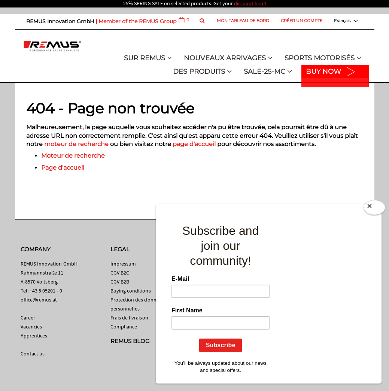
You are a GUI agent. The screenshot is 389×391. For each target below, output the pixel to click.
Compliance (123, 326)
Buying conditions (130, 290)
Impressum (123, 263)
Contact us (33, 353)
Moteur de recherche (73, 155)
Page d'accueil (62, 167)
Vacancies (31, 326)
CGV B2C (119, 272)
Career (28, 317)
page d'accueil (194, 144)
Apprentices (34, 335)
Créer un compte (301, 20)
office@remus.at (39, 299)
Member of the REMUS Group (137, 21)
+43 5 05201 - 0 (46, 290)
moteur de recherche (76, 144)
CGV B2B (119, 281)
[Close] (374, 208)
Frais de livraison (129, 317)
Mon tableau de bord (243, 20)
